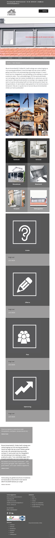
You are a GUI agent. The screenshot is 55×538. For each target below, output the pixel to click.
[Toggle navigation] (43, 11)
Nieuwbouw (13, 528)
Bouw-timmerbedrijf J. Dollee (35, 523)
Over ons (34, 499)
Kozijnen (12, 532)
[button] (4, 37)
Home (9, 63)
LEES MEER (11, 260)
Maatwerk (12, 530)
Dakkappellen (13, 534)
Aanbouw (12, 524)
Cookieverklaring (36, 506)
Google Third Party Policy (38, 504)
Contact (34, 500)
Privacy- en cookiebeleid (37, 502)
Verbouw (12, 526)
